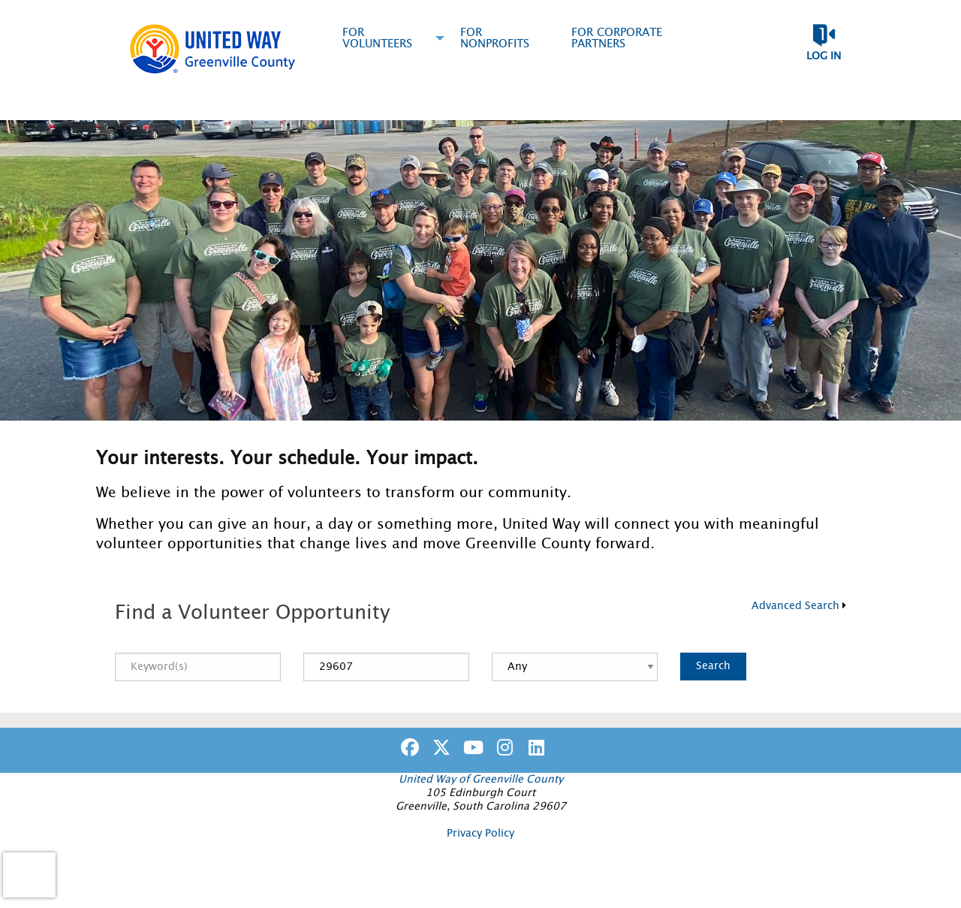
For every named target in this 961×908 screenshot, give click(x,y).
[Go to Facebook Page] (408, 747)
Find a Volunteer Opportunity (252, 613)
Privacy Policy (480, 833)
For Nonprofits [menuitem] (494, 38)
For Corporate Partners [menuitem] (616, 38)
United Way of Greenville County (481, 779)
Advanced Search (795, 606)
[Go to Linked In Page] (534, 747)
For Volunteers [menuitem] (377, 38)
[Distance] (575, 667)
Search (713, 665)
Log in (823, 56)
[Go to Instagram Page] (502, 747)
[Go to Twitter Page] (439, 747)
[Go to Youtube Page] (471, 747)
